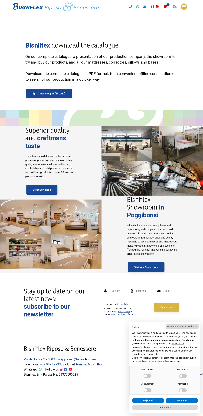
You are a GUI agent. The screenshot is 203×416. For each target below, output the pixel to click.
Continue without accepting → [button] (182, 326)
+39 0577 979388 (52, 364)
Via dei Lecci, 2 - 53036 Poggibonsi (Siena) (54, 359)
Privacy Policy (123, 304)
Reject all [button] (148, 400)
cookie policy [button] (178, 343)
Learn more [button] (165, 407)
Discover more (51, 189)
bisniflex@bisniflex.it (90, 364)
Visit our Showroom (155, 267)
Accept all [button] (182, 400)
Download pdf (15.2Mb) (49, 93)
